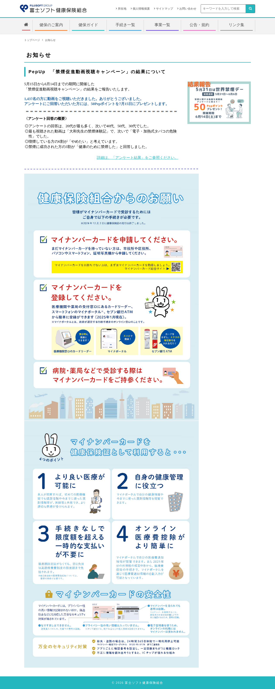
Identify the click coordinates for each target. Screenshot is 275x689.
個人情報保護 (141, 8)
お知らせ (50, 40)
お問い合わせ (187, 8)
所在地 (122, 8)
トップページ (32, 40)
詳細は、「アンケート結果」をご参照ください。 (137, 158)
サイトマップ (164, 8)
